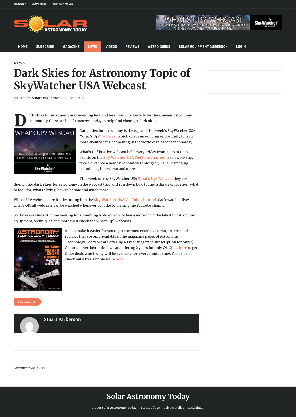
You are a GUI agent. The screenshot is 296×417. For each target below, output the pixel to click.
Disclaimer (196, 408)
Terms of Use (150, 408)
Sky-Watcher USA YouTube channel (134, 157)
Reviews (132, 46)
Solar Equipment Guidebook (203, 46)
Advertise (39, 4)
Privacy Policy (174, 408)
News (92, 46)
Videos (111, 46)
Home (23, 46)
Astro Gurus (159, 46)
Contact (20, 4)
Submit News (63, 4)
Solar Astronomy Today (148, 396)
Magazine (70, 46)
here (120, 259)
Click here (178, 248)
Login (241, 46)
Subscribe (45, 46)
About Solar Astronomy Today (114, 408)
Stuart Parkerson (46, 98)
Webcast (109, 136)
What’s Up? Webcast (155, 178)
